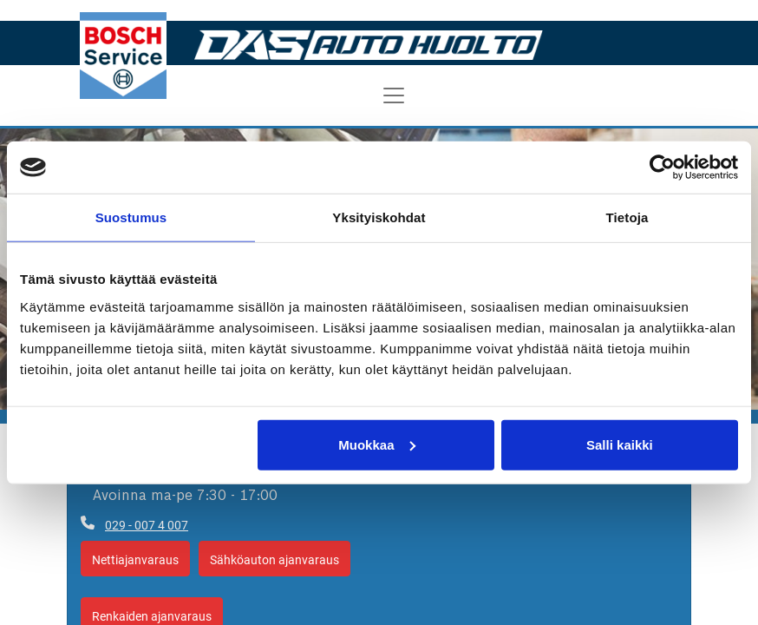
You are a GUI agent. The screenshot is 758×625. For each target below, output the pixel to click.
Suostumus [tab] (131, 217)
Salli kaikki (619, 444)
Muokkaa (376, 444)
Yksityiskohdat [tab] (378, 217)
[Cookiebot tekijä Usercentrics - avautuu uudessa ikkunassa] (662, 168)
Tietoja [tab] (627, 217)
